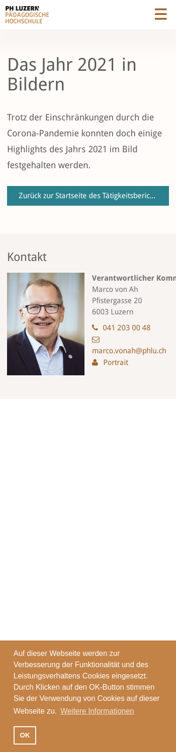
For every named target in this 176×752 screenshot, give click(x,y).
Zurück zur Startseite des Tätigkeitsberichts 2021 (94, 195)
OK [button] (25, 735)
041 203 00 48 (127, 327)
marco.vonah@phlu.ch (129, 350)
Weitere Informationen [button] (97, 711)
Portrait (115, 362)
